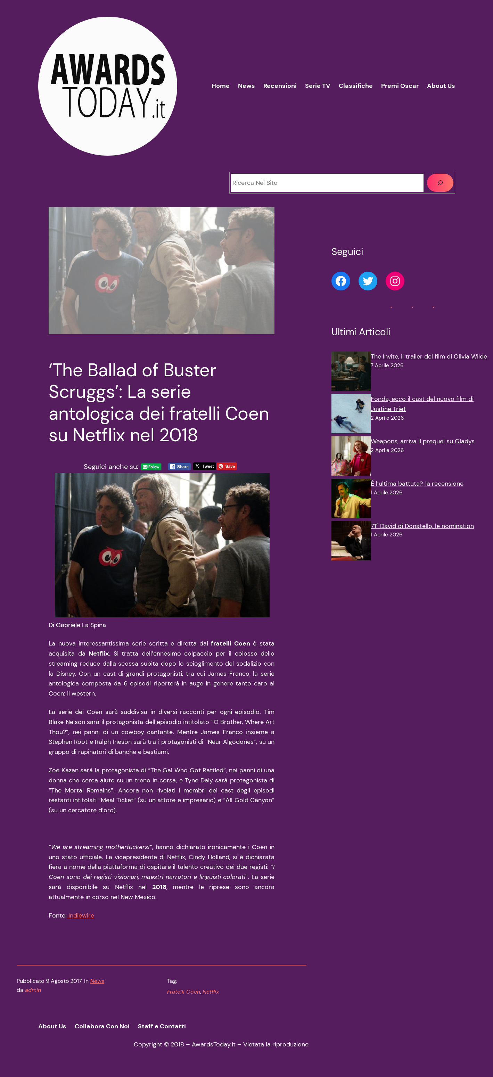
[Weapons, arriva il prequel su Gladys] (351, 457)
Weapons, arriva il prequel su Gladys (423, 441)
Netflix (211, 991)
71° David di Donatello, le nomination (422, 526)
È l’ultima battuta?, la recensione (417, 483)
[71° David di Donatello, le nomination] (351, 542)
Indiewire (80, 915)
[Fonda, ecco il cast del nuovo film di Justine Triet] (351, 415)
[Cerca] (440, 183)
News (97, 981)
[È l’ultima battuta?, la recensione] (351, 500)
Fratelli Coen (183, 991)
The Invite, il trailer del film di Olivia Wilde (429, 356)
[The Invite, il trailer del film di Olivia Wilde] (351, 373)
